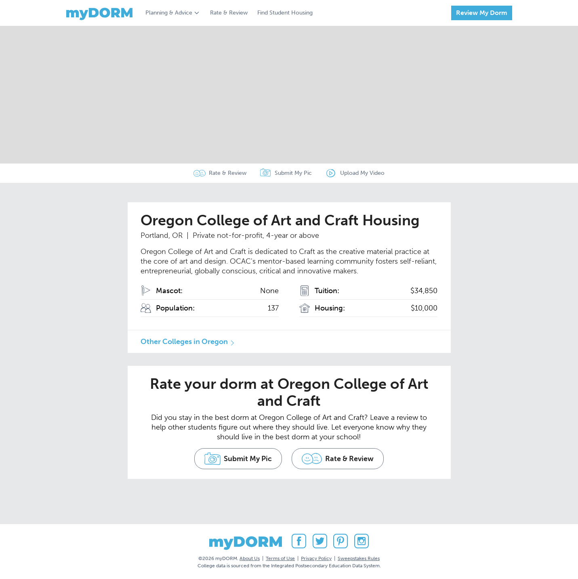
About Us (250, 558)
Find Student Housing (285, 12)
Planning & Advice (168, 12)
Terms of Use (280, 558)
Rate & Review (229, 12)
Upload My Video (362, 173)
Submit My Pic (293, 173)
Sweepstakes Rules (359, 558)
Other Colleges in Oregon (184, 341)
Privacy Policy (316, 558)
